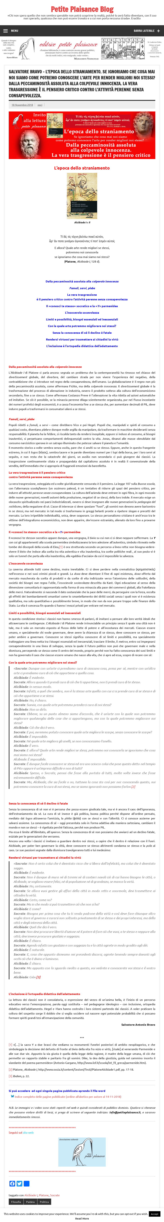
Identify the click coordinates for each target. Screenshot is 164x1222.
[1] (61, 547)
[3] (38, 977)
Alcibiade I (30, 1195)
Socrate (55, 1195)
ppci (40, 104)
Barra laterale (144, 31)
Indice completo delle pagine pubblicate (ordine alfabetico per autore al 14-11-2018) (68, 1096)
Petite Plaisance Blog (82, 9)
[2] (133, 787)
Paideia (30, 1201)
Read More (82, 1218)
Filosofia (16, 1201)
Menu (14, 31)
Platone (44, 1195)
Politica (44, 1201)
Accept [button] (154, 1213)
